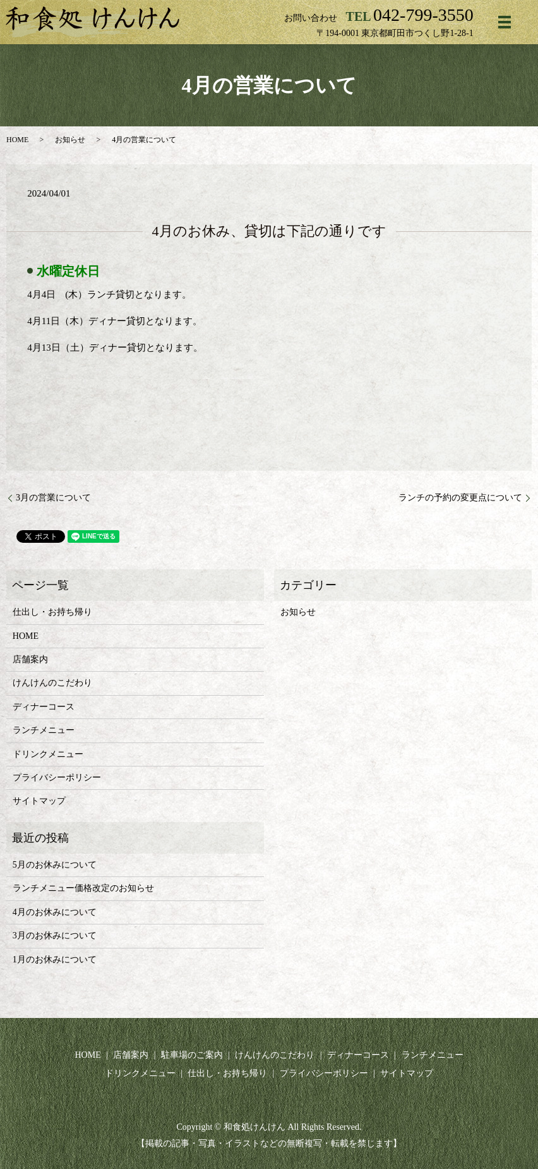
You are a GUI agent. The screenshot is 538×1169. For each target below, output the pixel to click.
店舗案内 (30, 659)
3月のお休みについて (55, 935)
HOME (17, 139)
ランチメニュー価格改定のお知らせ (83, 888)
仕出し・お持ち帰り (52, 612)
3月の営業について (53, 497)
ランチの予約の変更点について (460, 497)
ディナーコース (44, 707)
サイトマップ (39, 801)
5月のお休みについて (55, 864)
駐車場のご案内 (192, 1055)
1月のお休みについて (55, 959)
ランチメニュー (44, 730)
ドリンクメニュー (48, 754)
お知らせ (70, 139)
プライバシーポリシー (57, 777)
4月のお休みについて (55, 912)
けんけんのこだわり (52, 682)
